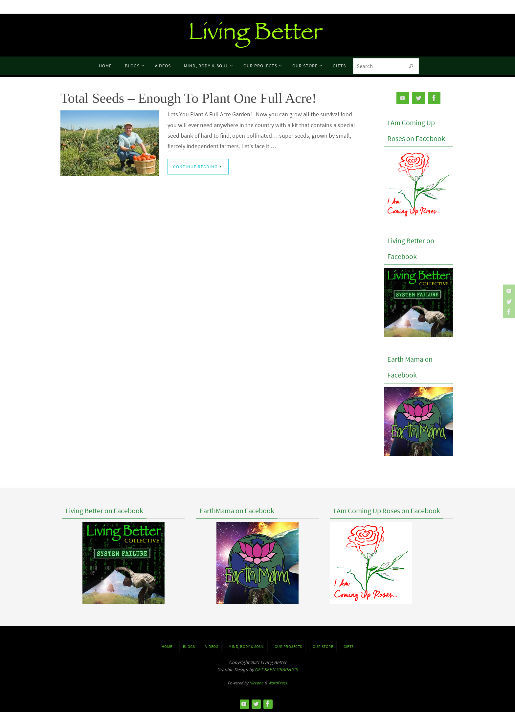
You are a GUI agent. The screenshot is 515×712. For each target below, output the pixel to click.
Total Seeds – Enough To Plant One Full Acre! (188, 98)
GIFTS (349, 646)
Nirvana (256, 683)
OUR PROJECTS (288, 646)
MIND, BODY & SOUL (246, 646)
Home (167, 646)
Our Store (323, 646)
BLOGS (189, 646)
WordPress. (278, 683)
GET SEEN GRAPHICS (276, 669)
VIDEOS (211, 646)
